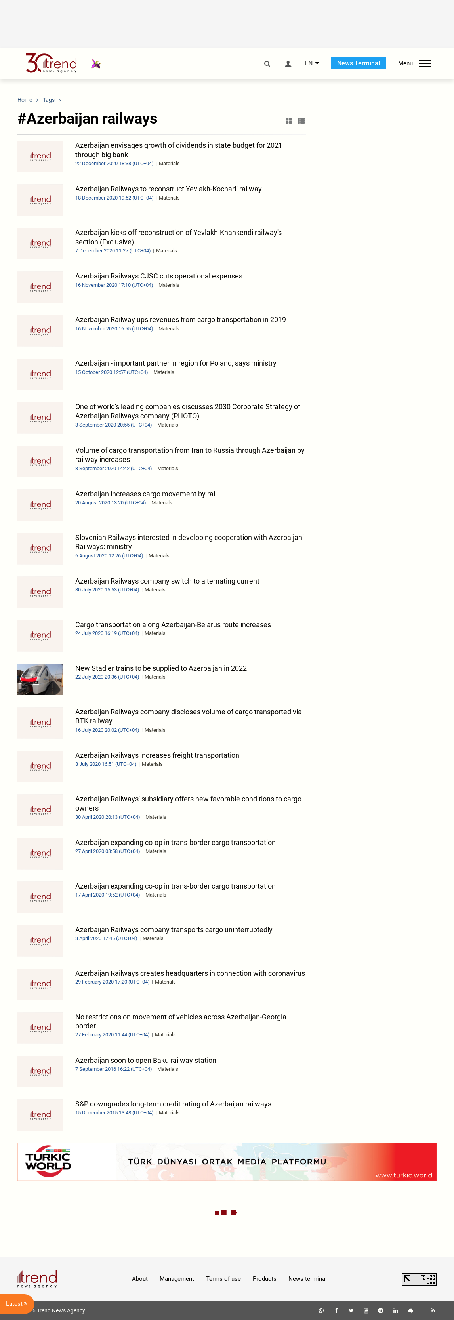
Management (177, 1278)
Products (265, 1278)
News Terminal (358, 63)
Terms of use (223, 1278)
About (140, 1278)
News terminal (307, 1278)
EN (309, 63)
